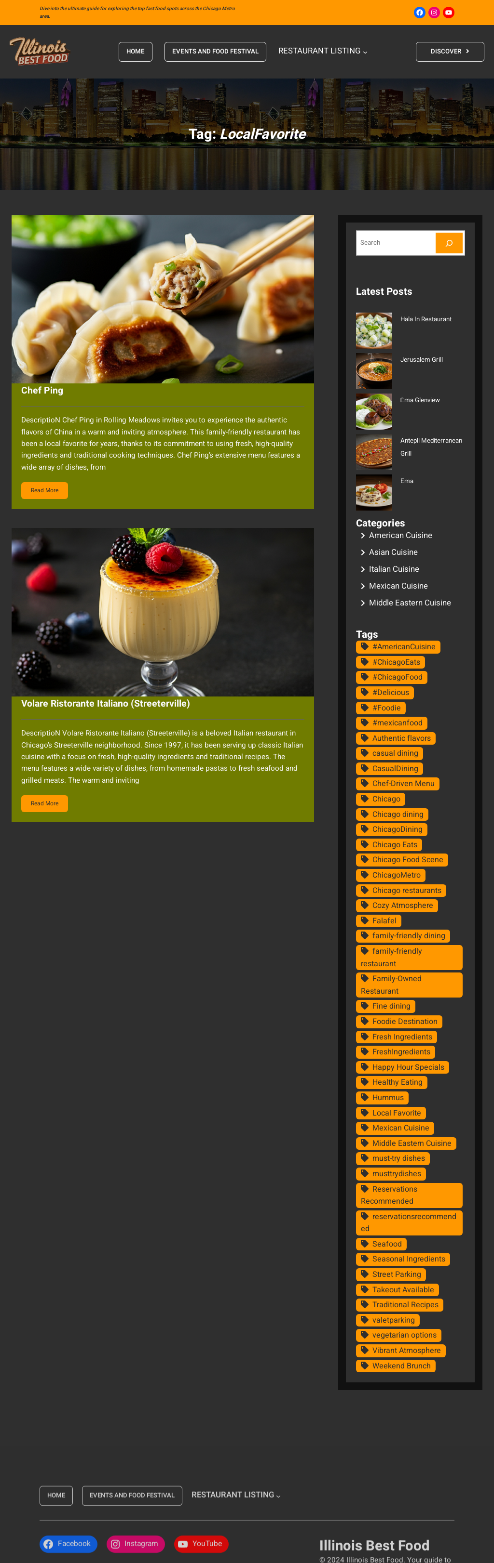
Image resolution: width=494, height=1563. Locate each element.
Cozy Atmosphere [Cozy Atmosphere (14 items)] (402, 905)
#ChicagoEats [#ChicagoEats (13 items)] (396, 662)
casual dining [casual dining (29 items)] (395, 753)
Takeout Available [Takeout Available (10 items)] (403, 1290)
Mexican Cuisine (398, 586)
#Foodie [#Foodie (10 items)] (386, 708)
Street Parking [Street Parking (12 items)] (396, 1274)
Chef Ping (42, 390)
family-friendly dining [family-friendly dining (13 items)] (408, 936)
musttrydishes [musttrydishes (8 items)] (396, 1174)
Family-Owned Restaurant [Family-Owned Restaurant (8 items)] (391, 985)
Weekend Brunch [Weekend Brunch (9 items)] (401, 1366)
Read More (44, 490)
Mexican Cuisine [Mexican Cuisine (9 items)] (400, 1128)
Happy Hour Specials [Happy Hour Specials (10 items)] (408, 1067)
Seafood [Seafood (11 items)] (387, 1244)
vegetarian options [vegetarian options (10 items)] (404, 1335)
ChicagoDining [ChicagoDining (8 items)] (397, 829)
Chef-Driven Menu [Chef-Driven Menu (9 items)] (403, 783)
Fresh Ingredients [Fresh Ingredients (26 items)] (402, 1037)
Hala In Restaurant (426, 319)
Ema (406, 481)
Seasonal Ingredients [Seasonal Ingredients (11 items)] (408, 1259)
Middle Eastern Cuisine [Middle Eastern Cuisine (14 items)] (412, 1143)
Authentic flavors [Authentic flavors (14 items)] (401, 738)
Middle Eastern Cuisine (410, 603)
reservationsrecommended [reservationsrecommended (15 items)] (408, 1223)
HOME (135, 51)
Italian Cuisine (394, 569)
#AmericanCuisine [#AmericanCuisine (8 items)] (404, 647)
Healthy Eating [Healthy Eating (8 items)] (397, 1082)
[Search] (449, 243)
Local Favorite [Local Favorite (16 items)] (396, 1113)
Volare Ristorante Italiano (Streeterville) (105, 703)
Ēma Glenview (420, 400)
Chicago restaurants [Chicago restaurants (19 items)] (406, 890)
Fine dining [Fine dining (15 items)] (391, 1006)
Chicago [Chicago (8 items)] (386, 799)
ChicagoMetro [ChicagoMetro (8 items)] (396, 875)
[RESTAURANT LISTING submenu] (364, 51)
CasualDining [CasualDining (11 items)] (395, 769)
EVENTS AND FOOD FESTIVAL (215, 51)
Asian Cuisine (393, 552)
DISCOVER (445, 51)
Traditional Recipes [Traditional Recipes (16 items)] (405, 1305)
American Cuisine (400, 535)
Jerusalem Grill (421, 360)
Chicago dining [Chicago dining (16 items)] (398, 814)
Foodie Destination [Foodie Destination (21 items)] (405, 1021)
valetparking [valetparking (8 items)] (393, 1320)
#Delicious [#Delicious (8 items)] (390, 692)
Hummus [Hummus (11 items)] (388, 1097)
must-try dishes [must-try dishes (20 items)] (398, 1158)
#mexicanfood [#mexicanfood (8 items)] (397, 723)
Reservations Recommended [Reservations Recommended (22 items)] (389, 1195)
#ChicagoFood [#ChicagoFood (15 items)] (397, 677)
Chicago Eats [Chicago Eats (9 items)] (394, 845)
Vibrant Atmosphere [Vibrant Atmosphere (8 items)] (406, 1350)
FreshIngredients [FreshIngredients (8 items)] (401, 1052)
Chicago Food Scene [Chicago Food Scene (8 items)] (407, 860)
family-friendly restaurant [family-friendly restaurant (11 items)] (391, 958)
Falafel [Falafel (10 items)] (384, 921)
